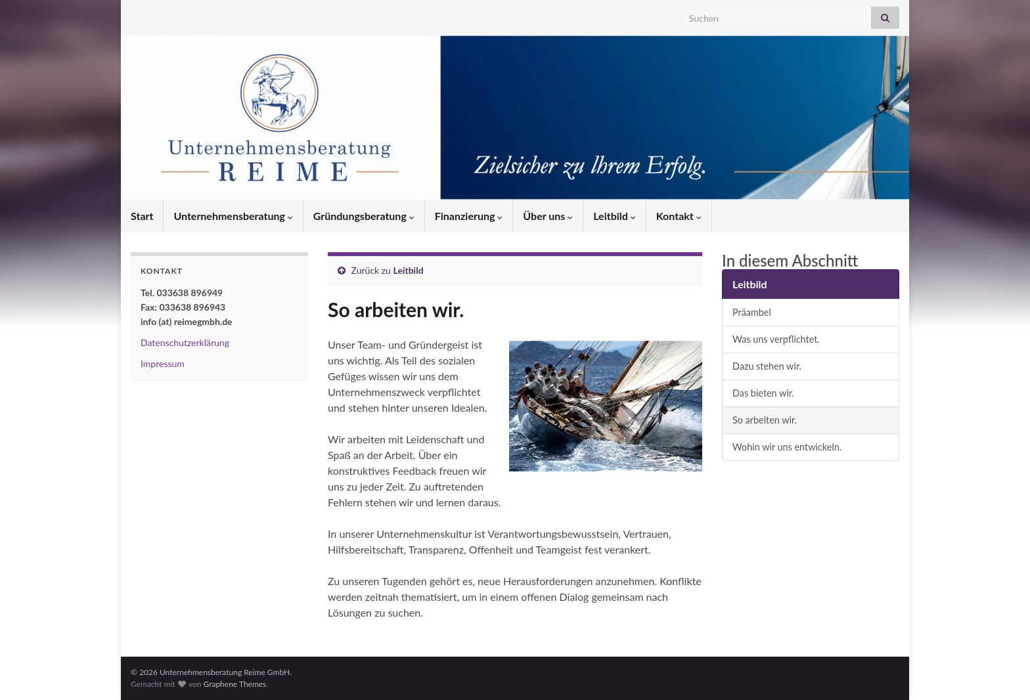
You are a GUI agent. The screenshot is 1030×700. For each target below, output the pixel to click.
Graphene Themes (234, 684)
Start (142, 215)
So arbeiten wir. (764, 420)
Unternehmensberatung (232, 215)
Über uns (548, 215)
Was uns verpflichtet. (776, 339)
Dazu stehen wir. (766, 366)
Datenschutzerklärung (185, 342)
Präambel (751, 312)
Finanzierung (469, 215)
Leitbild (614, 215)
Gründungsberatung (363, 215)
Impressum (163, 363)
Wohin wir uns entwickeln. (786, 446)
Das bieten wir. (763, 393)
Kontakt (679, 215)
